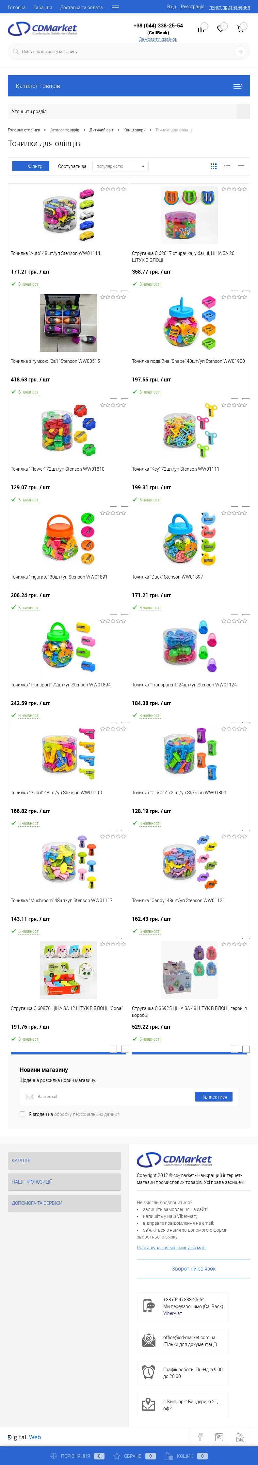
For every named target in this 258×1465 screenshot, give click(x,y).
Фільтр (30, 166)
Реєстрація (192, 6)
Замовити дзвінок (158, 39)
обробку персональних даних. (86, 1114)
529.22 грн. (189, 1029)
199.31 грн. (189, 490)
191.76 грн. (68, 1029)
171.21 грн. (68, 274)
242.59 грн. (68, 706)
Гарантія (43, 7)
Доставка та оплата (81, 7)
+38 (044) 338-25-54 (158, 25)
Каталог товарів (129, 85)
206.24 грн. (68, 598)
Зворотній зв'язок (194, 1269)
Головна (17, 7)
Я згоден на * (74, 1114)
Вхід (171, 6)
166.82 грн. (68, 814)
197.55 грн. (189, 382)
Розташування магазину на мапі (171, 1247)
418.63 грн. (68, 382)
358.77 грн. (189, 274)
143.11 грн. (68, 922)
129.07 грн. (68, 490)
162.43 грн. (189, 922)
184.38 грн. (189, 706)
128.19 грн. (189, 814)
